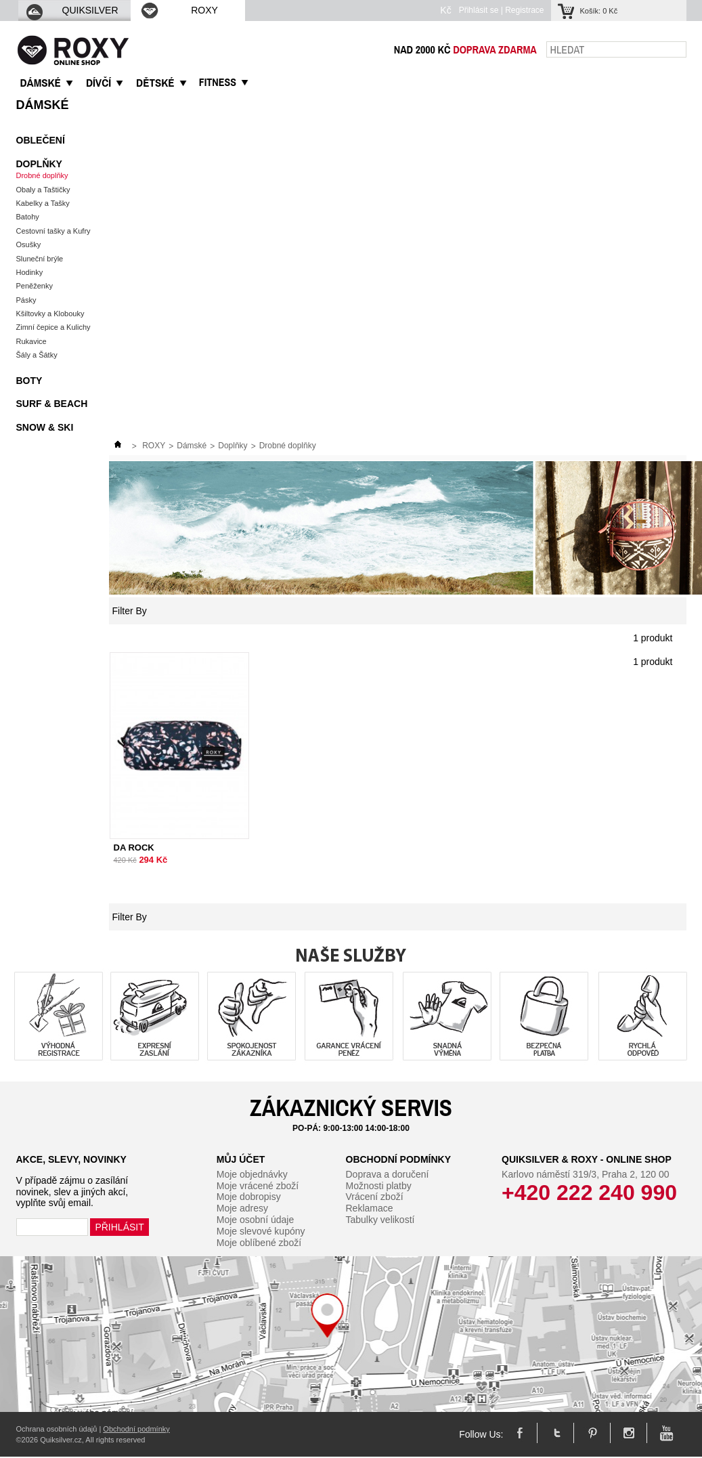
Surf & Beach (52, 403)
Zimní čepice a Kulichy (53, 327)
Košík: (599, 11)
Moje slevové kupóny (261, 1231)
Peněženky (34, 286)
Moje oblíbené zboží (259, 1242)
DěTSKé (155, 82)
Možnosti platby (379, 1185)
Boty (29, 380)
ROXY (178, 10)
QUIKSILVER (71, 10)
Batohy (27, 217)
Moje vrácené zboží (258, 1185)
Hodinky (29, 272)
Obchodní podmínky (399, 1159)
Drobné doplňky (42, 175)
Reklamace (369, 1208)
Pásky (26, 300)
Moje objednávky (252, 1174)
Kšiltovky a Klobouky (50, 313)
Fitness (217, 81)
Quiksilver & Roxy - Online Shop (587, 1159)
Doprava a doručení (387, 1174)
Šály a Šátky (37, 355)
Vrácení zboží (374, 1196)
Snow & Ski (45, 427)
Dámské (42, 105)
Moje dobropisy (249, 1196)
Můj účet (241, 1159)
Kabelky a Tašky (43, 203)
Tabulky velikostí (380, 1219)
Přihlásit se (479, 10)
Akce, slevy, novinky (71, 1159)
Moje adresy (242, 1208)
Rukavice (31, 341)
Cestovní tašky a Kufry (53, 231)
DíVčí (98, 82)
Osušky (28, 244)
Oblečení (40, 140)
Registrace (524, 10)
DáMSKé (40, 82)
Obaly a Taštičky (43, 190)
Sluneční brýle (40, 259)
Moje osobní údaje (255, 1219)
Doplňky (39, 163)
